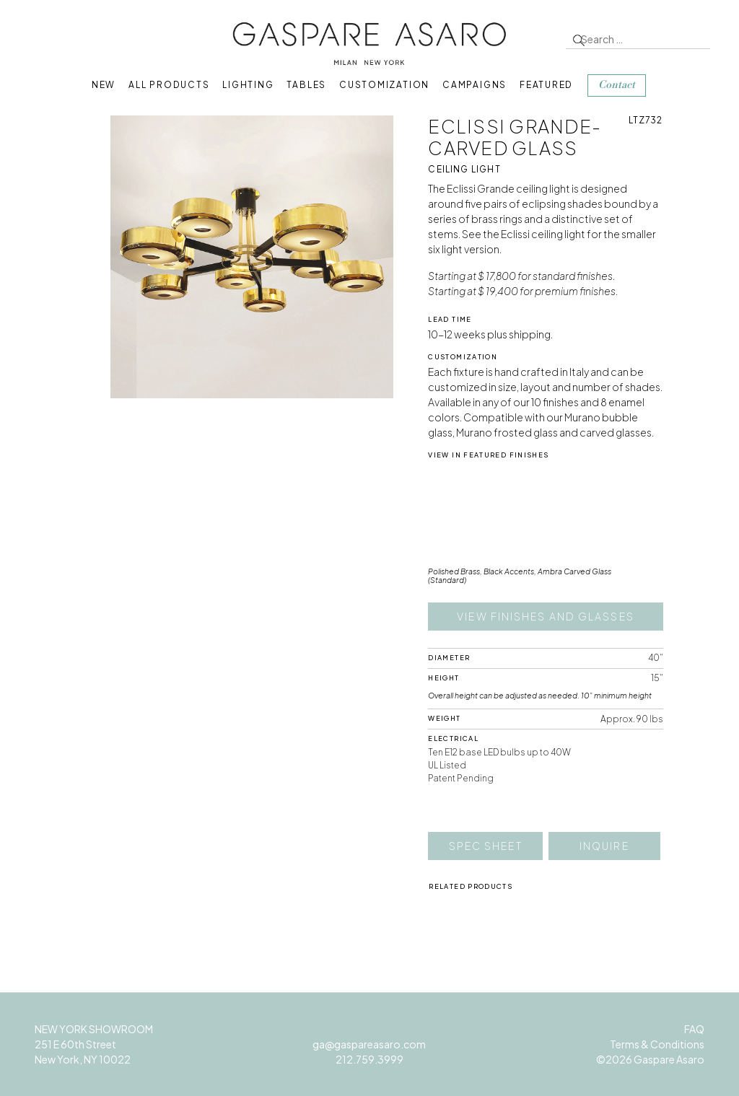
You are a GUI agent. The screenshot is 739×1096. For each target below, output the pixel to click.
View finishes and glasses (545, 616)
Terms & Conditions (657, 1044)
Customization (384, 84)
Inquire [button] (604, 845)
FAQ (694, 1028)
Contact (616, 85)
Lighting (248, 84)
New (103, 84)
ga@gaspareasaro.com (369, 1044)
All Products (168, 84)
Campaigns (474, 84)
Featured (546, 84)
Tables (306, 84)
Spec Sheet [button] (485, 845)
